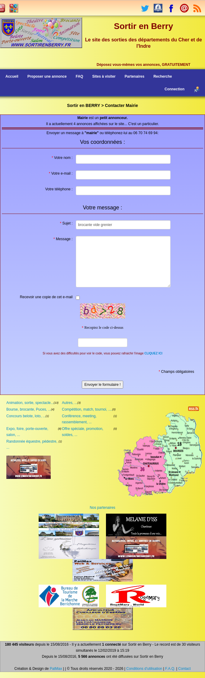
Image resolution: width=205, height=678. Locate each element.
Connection (174, 89)
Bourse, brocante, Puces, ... (28, 409)
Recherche (162, 76)
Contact (184, 669)
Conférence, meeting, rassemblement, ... (79, 419)
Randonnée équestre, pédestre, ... (31, 444)
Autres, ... (69, 403)
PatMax (56, 669)
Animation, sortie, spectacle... (30, 403)
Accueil (11, 76)
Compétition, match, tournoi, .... (87, 409)
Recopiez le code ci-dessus (102, 327)
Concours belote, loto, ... (26, 416)
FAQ (79, 76)
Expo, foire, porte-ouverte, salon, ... (27, 432)
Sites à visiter (103, 76)
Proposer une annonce (47, 76)
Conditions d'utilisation (144, 669)
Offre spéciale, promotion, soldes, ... (82, 432)
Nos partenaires (102, 507)
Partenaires (134, 76)
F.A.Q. (170, 669)
